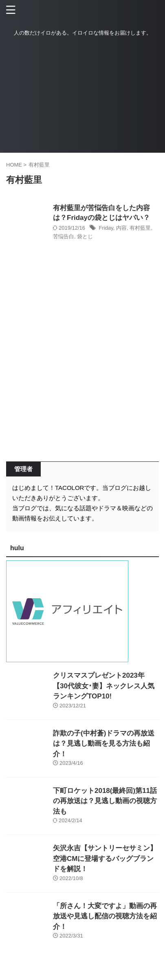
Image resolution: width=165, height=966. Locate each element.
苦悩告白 (63, 236)
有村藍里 (140, 228)
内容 (121, 228)
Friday (106, 228)
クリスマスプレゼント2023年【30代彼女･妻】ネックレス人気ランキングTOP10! (103, 686)
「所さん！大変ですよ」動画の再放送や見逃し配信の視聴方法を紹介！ (105, 916)
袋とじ (85, 236)
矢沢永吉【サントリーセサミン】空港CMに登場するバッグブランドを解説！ (105, 858)
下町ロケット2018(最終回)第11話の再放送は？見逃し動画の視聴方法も (105, 801)
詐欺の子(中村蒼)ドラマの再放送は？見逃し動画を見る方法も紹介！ (103, 743)
